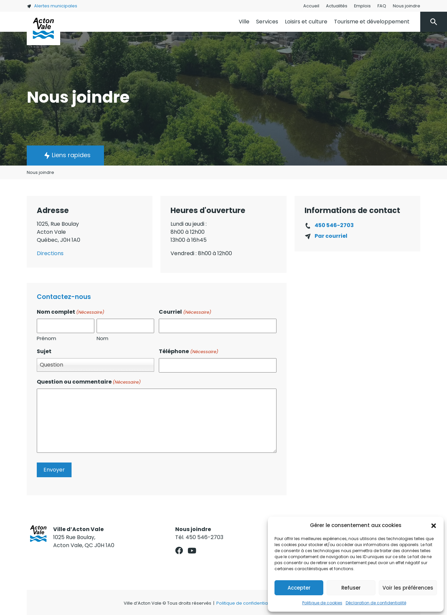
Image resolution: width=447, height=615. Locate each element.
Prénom (46, 338)
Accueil (311, 6)
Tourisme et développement (372, 21)
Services (267, 21)
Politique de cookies (322, 603)
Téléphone (188, 351)
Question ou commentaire (89, 382)
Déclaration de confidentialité (376, 603)
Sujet (44, 351)
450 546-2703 (334, 225)
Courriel (185, 312)
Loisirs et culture (306, 21)
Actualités (336, 6)
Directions (50, 253)
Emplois (362, 6)
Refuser (351, 587)
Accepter (299, 587)
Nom (102, 338)
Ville (244, 21)
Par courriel (331, 236)
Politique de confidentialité (245, 603)
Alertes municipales (52, 6)
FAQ (381, 6)
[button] (433, 525)
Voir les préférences (407, 587)
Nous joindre (406, 6)
